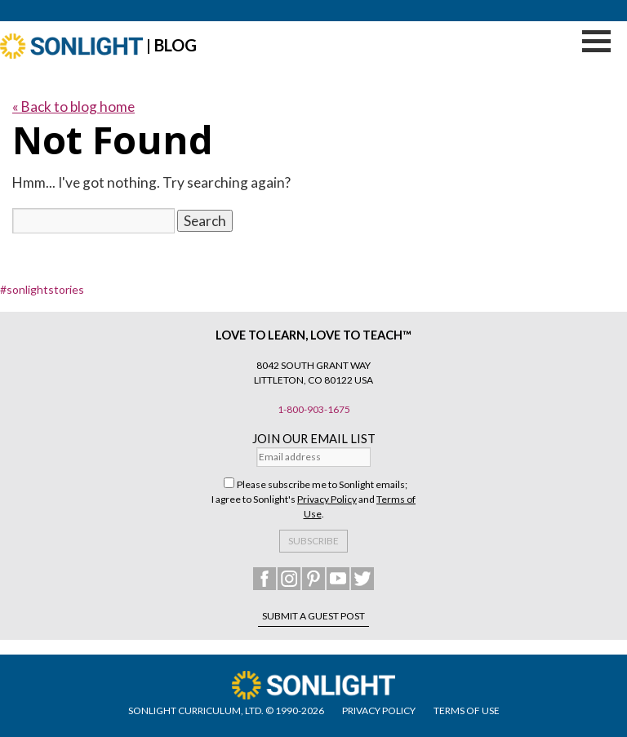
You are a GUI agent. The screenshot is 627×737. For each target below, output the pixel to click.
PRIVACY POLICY (379, 710)
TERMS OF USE (467, 710)
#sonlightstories (42, 289)
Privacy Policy (327, 499)
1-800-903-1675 (314, 409)
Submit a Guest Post (313, 616)
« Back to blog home (73, 106)
